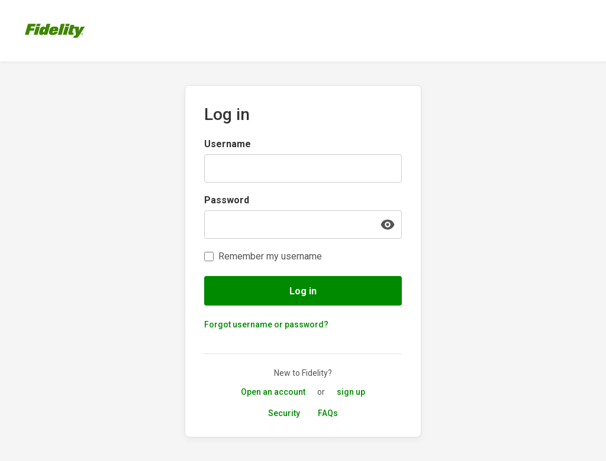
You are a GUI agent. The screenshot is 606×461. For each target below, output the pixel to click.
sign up (351, 392)
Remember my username (270, 256)
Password (226, 200)
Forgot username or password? (266, 324)
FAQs (328, 413)
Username (227, 144)
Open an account (273, 392)
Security (284, 413)
